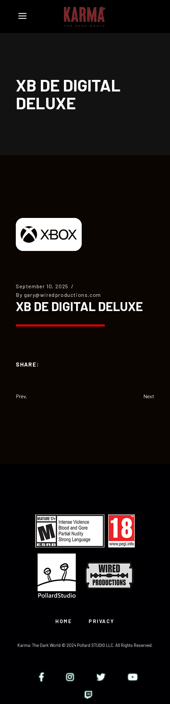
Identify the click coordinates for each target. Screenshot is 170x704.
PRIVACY (102, 621)
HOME (63, 621)
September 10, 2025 (42, 286)
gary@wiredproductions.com (62, 295)
